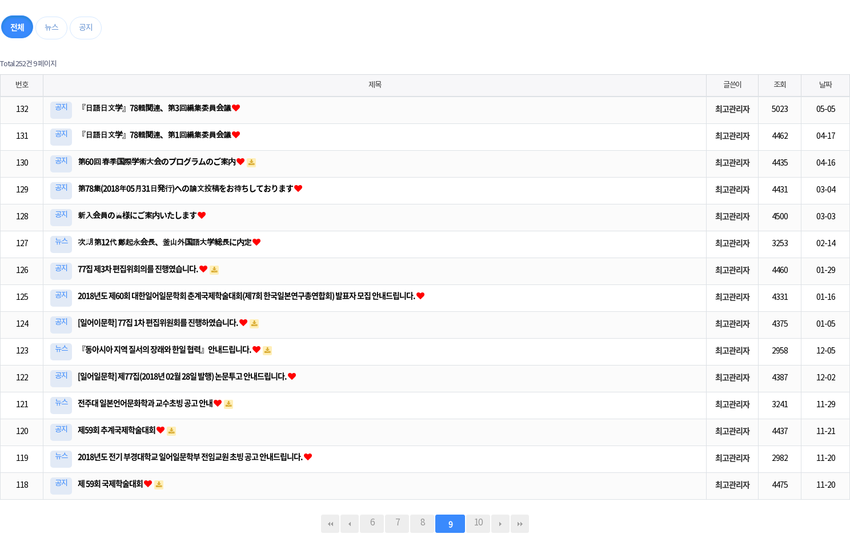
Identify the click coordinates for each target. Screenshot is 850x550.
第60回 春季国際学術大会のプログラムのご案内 (157, 161)
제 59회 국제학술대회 (111, 483)
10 (474, 521)
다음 (500, 524)
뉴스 (51, 28)
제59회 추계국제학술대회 (117, 429)
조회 (779, 85)
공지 (86, 28)
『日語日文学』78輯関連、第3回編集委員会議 (155, 107)
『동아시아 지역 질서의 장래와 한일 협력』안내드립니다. (165, 349)
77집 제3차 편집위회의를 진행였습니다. (138, 268)
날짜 (825, 85)
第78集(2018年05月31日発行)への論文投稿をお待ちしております (186, 188)
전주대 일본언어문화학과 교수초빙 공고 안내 (146, 402)
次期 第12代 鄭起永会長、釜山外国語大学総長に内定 (165, 241)
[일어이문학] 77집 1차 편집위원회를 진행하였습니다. (158, 322)
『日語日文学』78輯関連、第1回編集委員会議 (155, 134)
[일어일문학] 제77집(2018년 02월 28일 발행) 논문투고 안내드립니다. (183, 376)
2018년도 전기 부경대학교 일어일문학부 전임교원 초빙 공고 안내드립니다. (191, 456)
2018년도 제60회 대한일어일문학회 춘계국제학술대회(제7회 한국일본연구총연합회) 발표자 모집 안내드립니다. (247, 295)
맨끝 (520, 524)
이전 (349, 524)
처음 (330, 524)
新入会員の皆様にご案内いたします (138, 214)
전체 (17, 27)
